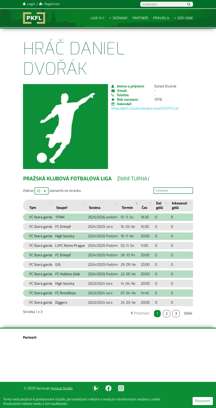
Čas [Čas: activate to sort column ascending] (144, 207)
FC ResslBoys (65, 293)
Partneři (140, 18)
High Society (64, 236)
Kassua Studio (62, 388)
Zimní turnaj (133, 178)
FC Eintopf (63, 226)
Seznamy (120, 18)
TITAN (59, 217)
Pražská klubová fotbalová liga (67, 178)
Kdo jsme (185, 18)
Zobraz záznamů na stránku (52, 191)
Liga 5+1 (97, 18)
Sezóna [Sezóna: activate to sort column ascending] (94, 207)
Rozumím (202, 401)
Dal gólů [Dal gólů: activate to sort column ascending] (159, 205)
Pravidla (161, 18)
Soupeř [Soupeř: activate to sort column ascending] (62, 207)
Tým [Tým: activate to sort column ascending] (32, 207)
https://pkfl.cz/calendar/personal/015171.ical (144, 108)
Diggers (61, 302)
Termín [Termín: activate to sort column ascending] (127, 207)
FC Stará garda (40, 217)
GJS (58, 264)
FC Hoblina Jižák (67, 274)
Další (188, 313)
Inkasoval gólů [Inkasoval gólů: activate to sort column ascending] (179, 205)
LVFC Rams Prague (70, 245)
